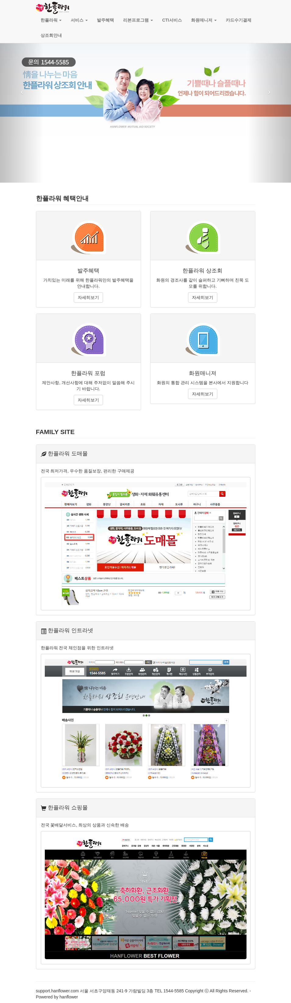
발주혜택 (105, 20)
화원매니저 (204, 20)
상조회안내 (51, 35)
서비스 (79, 20)
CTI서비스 (172, 20)
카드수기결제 (238, 20)
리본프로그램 (138, 20)
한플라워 (51, 20)
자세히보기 (88, 297)
